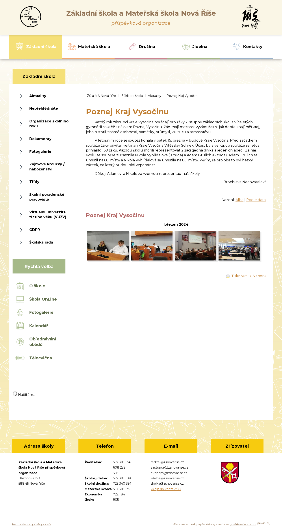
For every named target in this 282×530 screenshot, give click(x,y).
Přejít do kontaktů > (166, 489)
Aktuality (154, 96)
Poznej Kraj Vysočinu (183, 96)
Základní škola (132, 96)
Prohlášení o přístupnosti (31, 524)
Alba (239, 200)
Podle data (256, 200)
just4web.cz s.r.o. (243, 524)
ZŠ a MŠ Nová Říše (101, 96)
